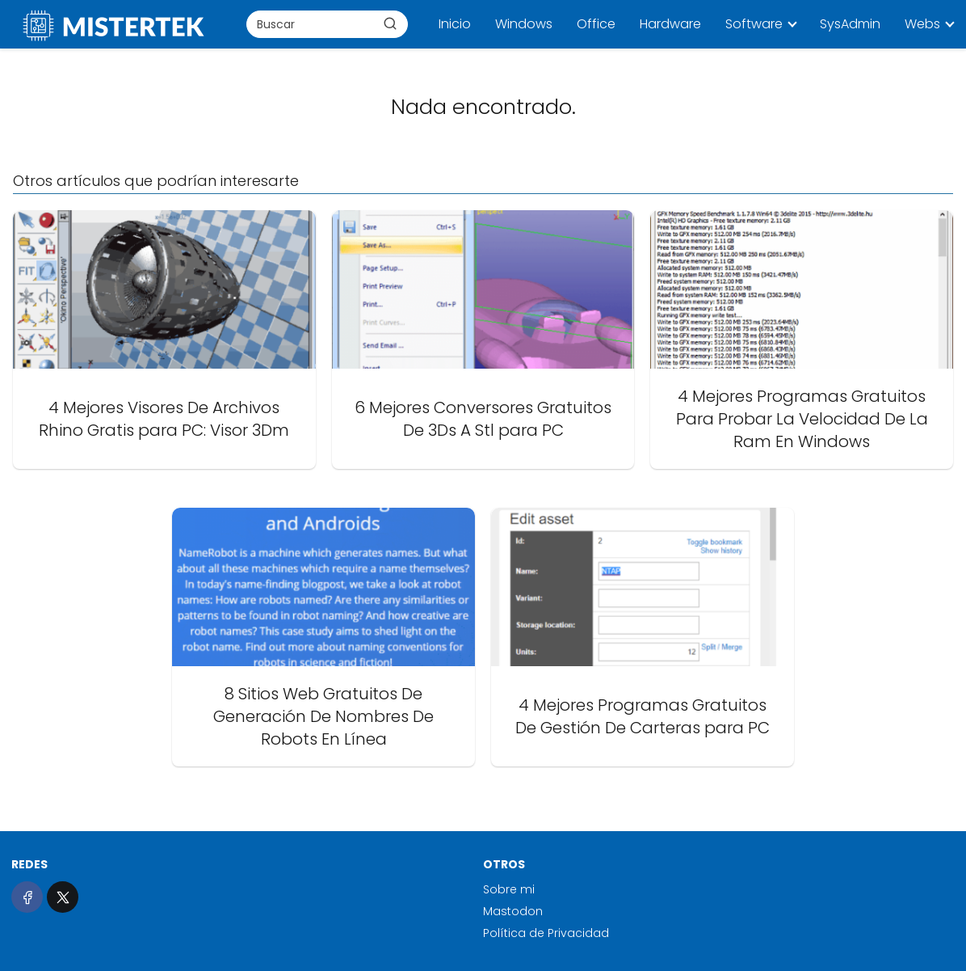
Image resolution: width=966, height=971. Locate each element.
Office (596, 24)
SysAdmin (850, 24)
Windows (523, 24)
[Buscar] (390, 23)
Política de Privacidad (546, 933)
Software (754, 24)
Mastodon (513, 911)
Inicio (455, 24)
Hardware (670, 24)
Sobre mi (509, 889)
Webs (922, 24)
